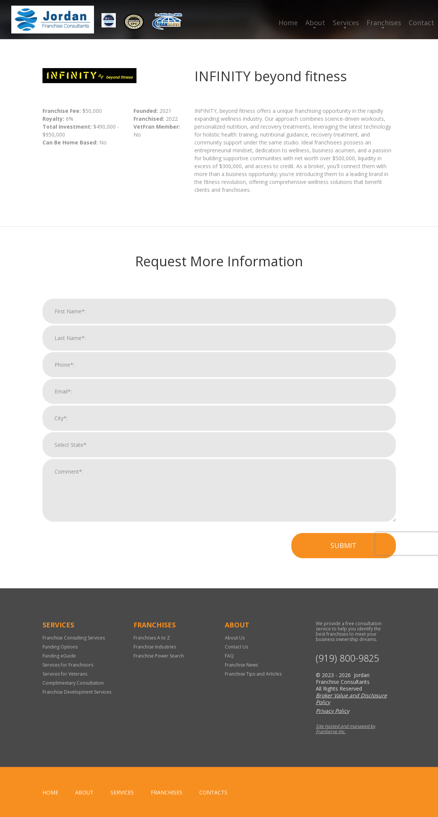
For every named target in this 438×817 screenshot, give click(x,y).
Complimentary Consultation (73, 683)
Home (288, 22)
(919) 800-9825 (347, 658)
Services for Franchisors (67, 665)
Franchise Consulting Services (73, 638)
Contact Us (236, 647)
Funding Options (60, 647)
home (50, 792)
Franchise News (241, 665)
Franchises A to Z (151, 638)
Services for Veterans (64, 674)
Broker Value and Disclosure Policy (351, 699)
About (315, 22)
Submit (343, 549)
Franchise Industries (154, 647)
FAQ (229, 656)
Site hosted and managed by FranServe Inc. (345, 729)
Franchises (384, 22)
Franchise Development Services (76, 692)
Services (346, 22)
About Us (235, 638)
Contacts (213, 792)
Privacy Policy (332, 710)
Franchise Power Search (158, 656)
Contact (421, 22)
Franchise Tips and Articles (253, 674)
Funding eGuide (59, 656)
